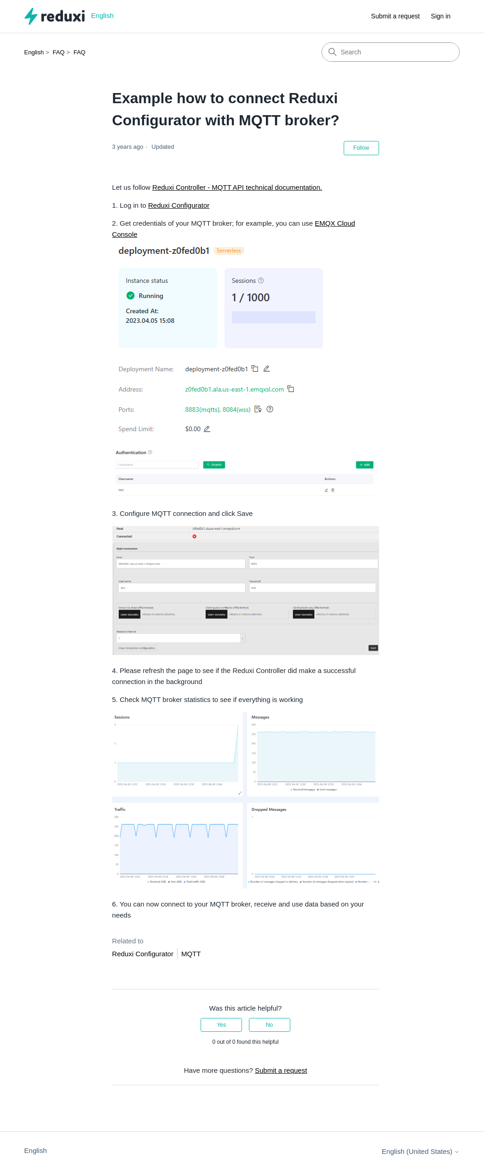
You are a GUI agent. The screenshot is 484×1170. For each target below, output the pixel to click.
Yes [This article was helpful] (221, 1025)
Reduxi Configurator (178, 205)
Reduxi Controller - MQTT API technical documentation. (237, 187)
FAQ (58, 52)
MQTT (191, 954)
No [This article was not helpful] (269, 1025)
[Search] (390, 52)
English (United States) (421, 1151)
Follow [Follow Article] (361, 148)
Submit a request (395, 16)
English (34, 52)
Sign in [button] (441, 16)
